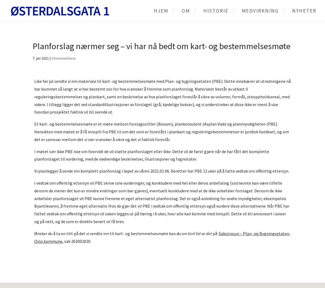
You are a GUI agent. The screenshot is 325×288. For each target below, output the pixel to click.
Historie (215, 11)
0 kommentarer (63, 58)
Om (186, 11)
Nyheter (304, 11)
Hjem (161, 11)
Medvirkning (260, 11)
